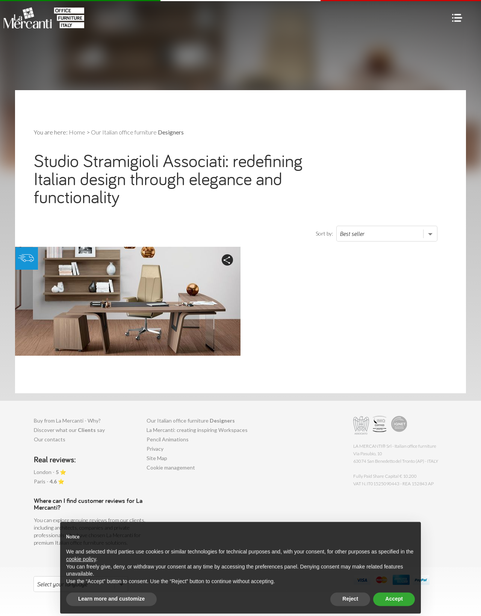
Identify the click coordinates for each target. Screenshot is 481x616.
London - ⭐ (50, 472)
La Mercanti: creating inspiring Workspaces (197, 430)
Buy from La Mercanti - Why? (67, 420)
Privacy (155, 448)
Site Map (157, 458)
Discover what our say (69, 430)
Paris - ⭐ (49, 481)
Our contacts (49, 439)
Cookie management (171, 467)
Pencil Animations (168, 439)
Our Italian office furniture (191, 420)
